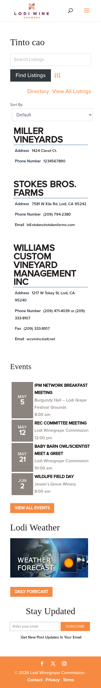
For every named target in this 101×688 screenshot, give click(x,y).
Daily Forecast (31, 591)
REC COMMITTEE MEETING (60, 423)
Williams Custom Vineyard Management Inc (44, 265)
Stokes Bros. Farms (44, 188)
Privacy (53, 680)
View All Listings (71, 91)
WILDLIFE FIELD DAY (54, 476)
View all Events (32, 508)
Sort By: (16, 104)
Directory (38, 91)
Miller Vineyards (38, 135)
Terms (68, 680)
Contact (34, 680)
